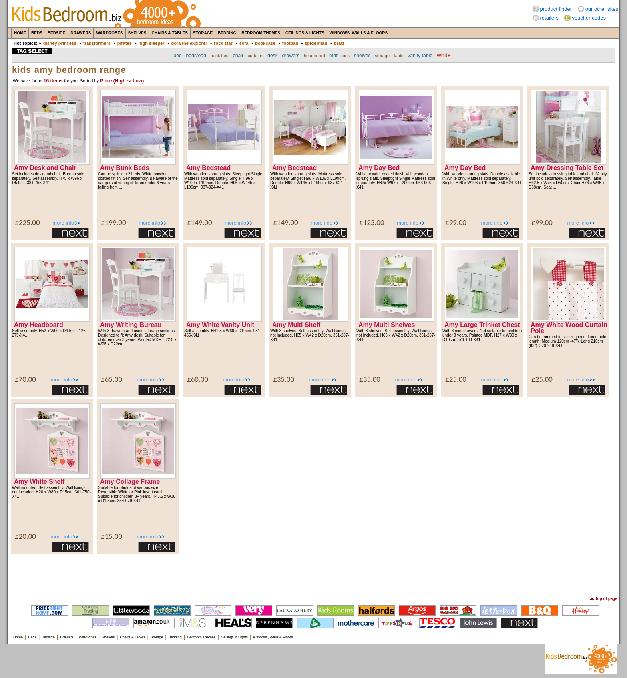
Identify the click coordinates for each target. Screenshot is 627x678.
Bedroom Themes (260, 33)
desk (272, 55)
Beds (36, 33)
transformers (97, 43)
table (399, 55)
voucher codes (589, 18)
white (444, 55)
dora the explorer (189, 43)
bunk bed (220, 55)
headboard (314, 55)
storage (382, 55)
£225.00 (27, 222)
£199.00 (113, 222)
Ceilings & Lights (304, 33)
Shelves (137, 33)
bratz (339, 43)
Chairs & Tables (169, 33)
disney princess (59, 43)
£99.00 (455, 222)
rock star (223, 43)
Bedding (227, 33)
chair (238, 55)
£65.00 (111, 379)
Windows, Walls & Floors (359, 33)
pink (346, 55)
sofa (244, 43)
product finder (556, 9)
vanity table (420, 55)
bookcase (265, 43)
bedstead (196, 55)
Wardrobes (109, 33)
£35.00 (283, 379)
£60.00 (197, 379)
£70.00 (25, 379)
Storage (203, 33)
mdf (333, 55)
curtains (255, 55)
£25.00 (455, 379)
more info (63, 223)
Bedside (56, 33)
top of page (606, 598)
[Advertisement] (313, 574)
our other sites (601, 9)
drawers (291, 55)
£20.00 (25, 536)
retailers (549, 18)
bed (177, 55)
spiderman (316, 43)
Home (20, 33)
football (290, 43)
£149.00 (199, 222)
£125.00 (371, 222)
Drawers (80, 33)
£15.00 (111, 536)
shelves (362, 55)
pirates (124, 43)
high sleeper (152, 43)
